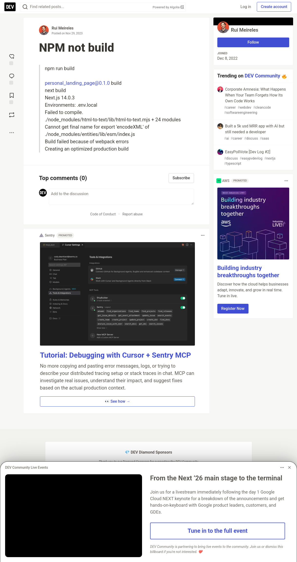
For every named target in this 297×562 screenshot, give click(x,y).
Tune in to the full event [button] (218, 530)
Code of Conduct (103, 214)
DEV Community (262, 76)
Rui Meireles (63, 28)
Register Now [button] (233, 308)
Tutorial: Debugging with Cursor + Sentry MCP (115, 355)
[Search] (25, 6)
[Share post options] (12, 132)
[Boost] (11, 115)
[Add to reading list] (11, 98)
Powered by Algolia (168, 7)
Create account (274, 6)
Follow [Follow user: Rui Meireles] (253, 42)
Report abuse (133, 214)
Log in (245, 6)
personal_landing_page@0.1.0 (77, 83)
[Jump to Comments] (11, 78)
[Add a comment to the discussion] (121, 197)
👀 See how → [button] (117, 401)
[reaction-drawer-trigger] (11, 59)
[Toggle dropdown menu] (203, 235)
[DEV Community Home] (10, 7)
